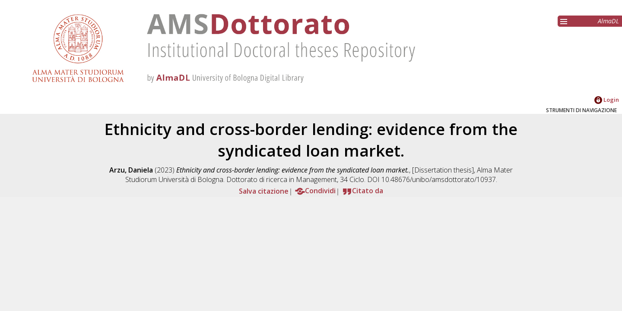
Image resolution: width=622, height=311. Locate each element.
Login (606, 100)
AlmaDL (608, 21)
